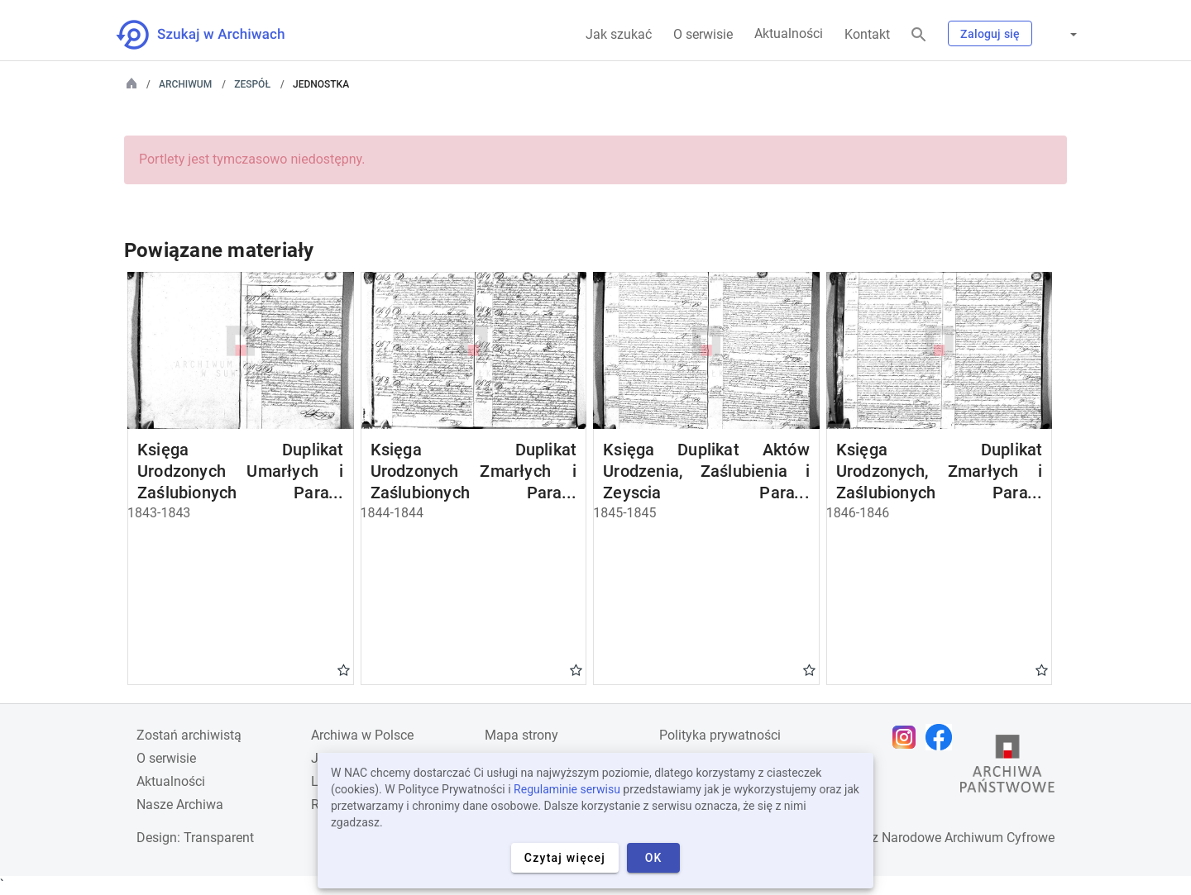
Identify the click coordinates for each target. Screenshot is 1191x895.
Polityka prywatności (720, 735)
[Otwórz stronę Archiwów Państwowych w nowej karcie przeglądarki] (1007, 768)
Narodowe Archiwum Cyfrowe (968, 837)
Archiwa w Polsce (362, 735)
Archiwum (185, 84)
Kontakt (867, 34)
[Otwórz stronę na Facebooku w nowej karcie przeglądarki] (943, 737)
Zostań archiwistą (189, 735)
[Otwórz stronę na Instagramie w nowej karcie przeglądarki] (908, 737)
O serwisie (703, 34)
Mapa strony (521, 735)
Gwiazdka (343, 669)
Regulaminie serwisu (567, 789)
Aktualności (788, 33)
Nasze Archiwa (179, 804)
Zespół (252, 84)
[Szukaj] (919, 35)
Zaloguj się (990, 33)
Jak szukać (619, 34)
